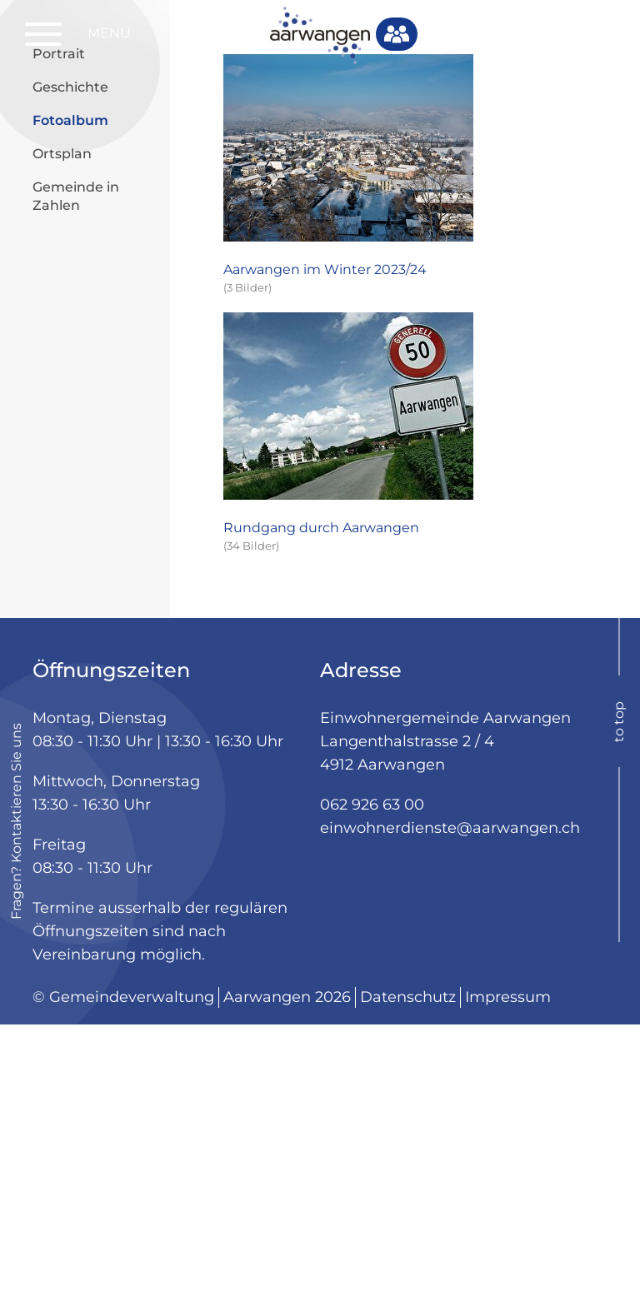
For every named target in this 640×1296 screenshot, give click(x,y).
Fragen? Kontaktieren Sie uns (16, 1092)
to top (619, 992)
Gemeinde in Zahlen (75, 467)
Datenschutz (408, 1268)
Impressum (508, 1268)
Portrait (58, 324)
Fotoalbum (95, 390)
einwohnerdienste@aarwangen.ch (450, 1099)
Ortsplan (62, 424)
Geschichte (70, 358)
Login (558, 34)
